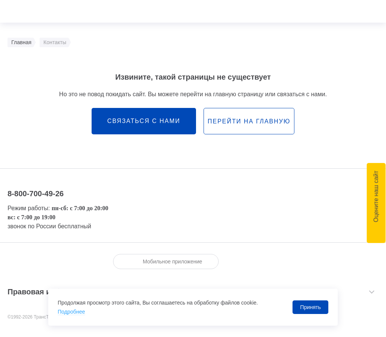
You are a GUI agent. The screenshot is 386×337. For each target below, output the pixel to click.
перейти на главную (249, 121)
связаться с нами (143, 121)
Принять (310, 307)
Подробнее (71, 312)
